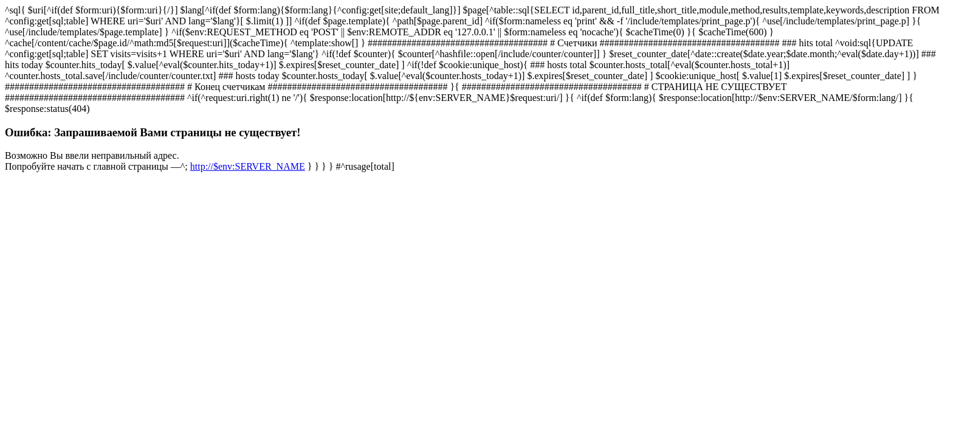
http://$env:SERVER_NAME (247, 166)
